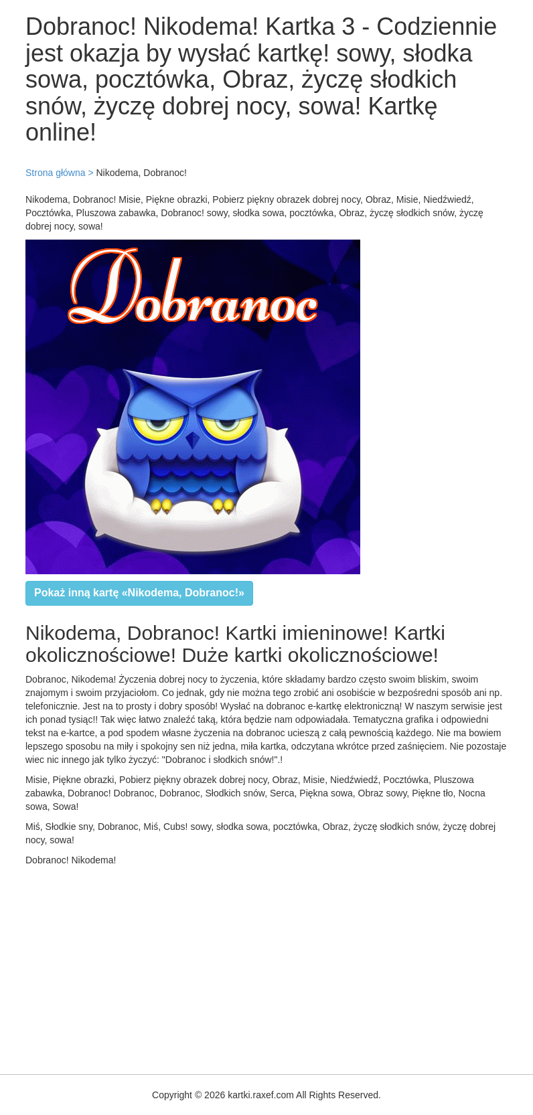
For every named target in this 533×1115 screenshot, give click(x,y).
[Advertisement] (266, 967)
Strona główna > (59, 172)
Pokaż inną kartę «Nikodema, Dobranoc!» (139, 592)
